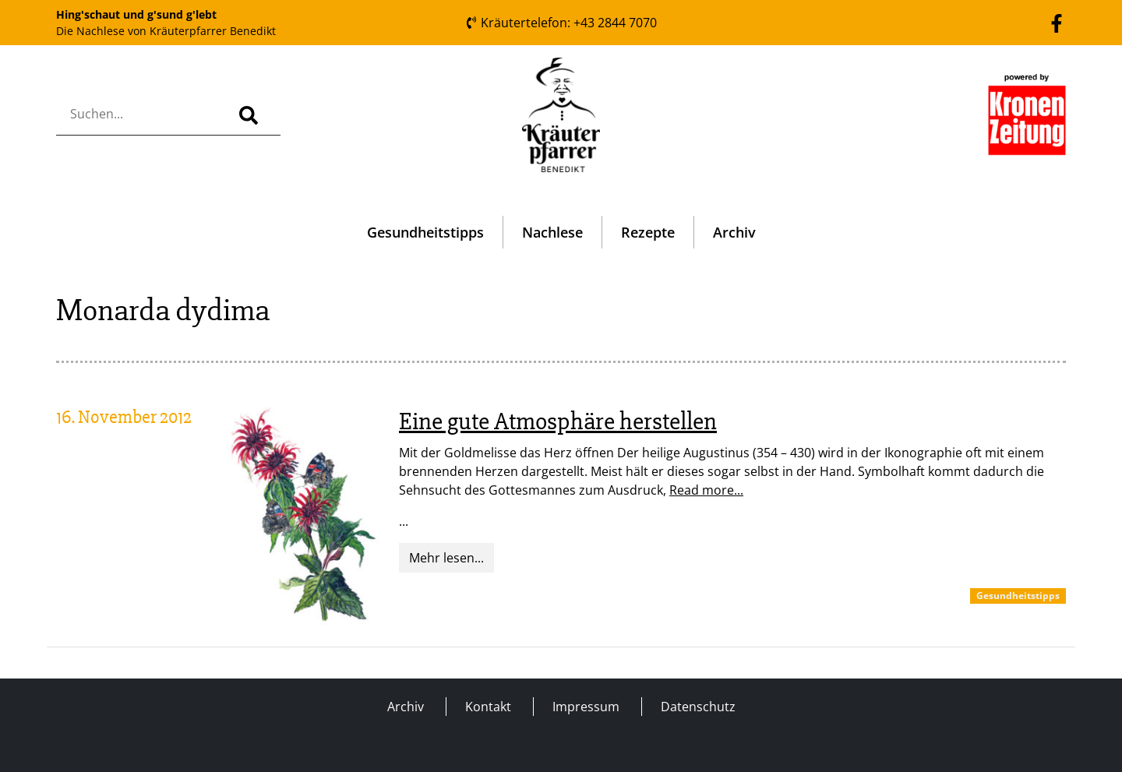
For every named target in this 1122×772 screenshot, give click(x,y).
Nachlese (552, 232)
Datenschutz (698, 706)
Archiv (734, 232)
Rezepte (648, 232)
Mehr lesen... (446, 557)
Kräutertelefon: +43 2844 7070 (561, 22)
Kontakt (488, 706)
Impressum (585, 706)
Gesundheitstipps (425, 232)
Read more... (706, 490)
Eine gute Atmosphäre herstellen (558, 421)
